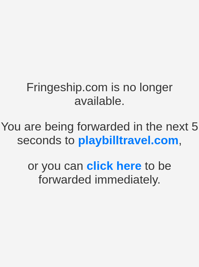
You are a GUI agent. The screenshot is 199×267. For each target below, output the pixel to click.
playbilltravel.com (128, 140)
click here (114, 165)
